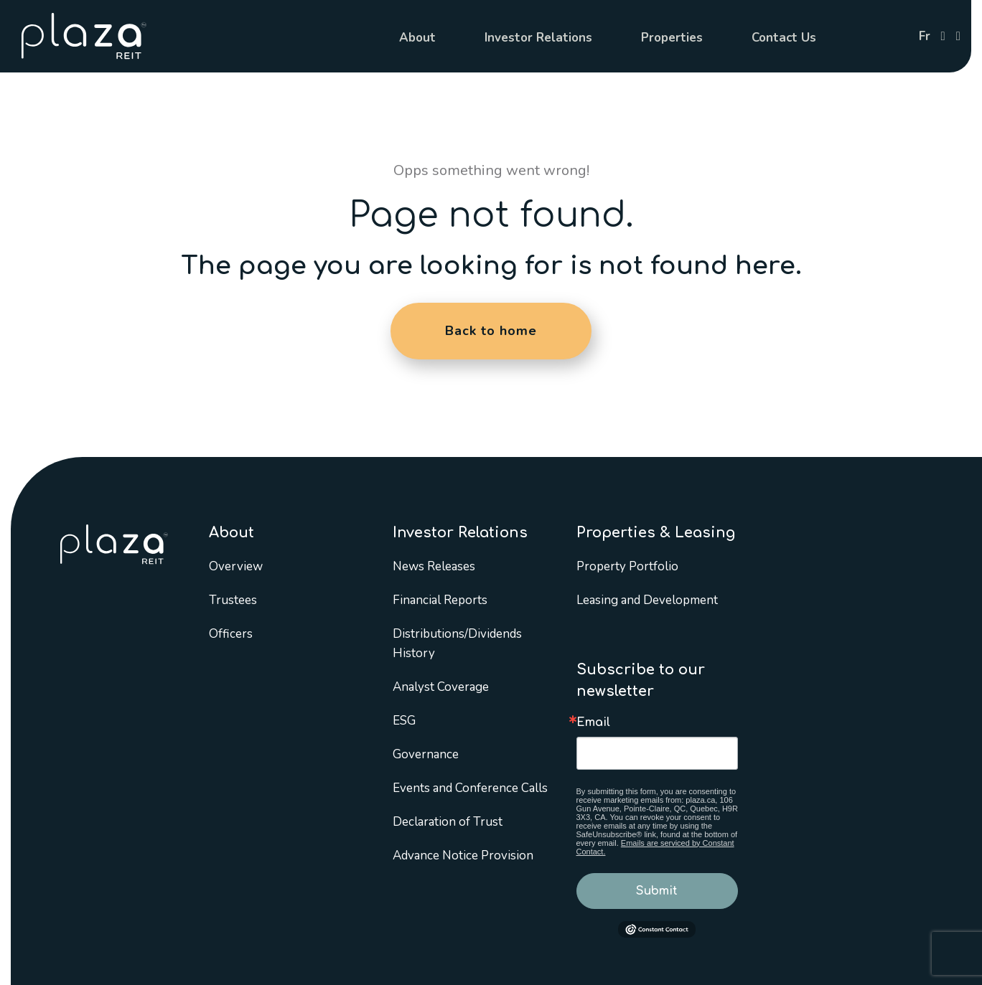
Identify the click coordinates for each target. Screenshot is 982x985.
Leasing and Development (647, 600)
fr (924, 36)
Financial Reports (440, 600)
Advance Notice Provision (463, 855)
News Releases (434, 566)
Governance (426, 754)
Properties (672, 37)
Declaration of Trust (447, 822)
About (417, 37)
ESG (404, 720)
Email (593, 722)
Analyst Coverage (441, 687)
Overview (236, 566)
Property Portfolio (627, 566)
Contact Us (784, 37)
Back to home (491, 330)
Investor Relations (538, 37)
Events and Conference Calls (470, 788)
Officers (231, 634)
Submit (657, 891)
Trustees (233, 600)
